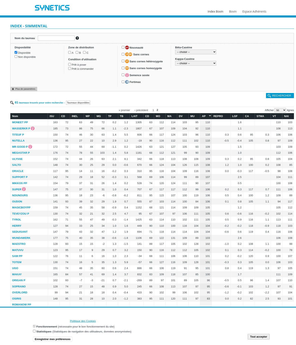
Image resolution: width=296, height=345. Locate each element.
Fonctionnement (46, 327)
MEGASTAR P (21, 152)
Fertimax (133, 82)
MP (88, 116)
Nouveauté (134, 47)
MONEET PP (20, 122)
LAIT (135, 116)
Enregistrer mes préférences (53, 339)
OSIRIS (16, 298)
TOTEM (16, 262)
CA (247, 116)
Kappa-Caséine (184, 58)
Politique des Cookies (83, 321)
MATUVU (17, 250)
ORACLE (17, 171)
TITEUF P (18, 134)
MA (169, 116)
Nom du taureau (25, 38)
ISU (52, 116)
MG (99, 116)
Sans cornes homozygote (143, 68)
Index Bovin (215, 10)
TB (121, 116)
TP (110, 116)
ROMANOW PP (21, 304)
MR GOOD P (20, 146)
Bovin (233, 10)
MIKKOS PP (19, 183)
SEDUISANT (20, 231)
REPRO (218, 116)
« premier (124, 110)
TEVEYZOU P (20, 213)
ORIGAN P (18, 280)
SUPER (16, 189)
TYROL (16, 219)
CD (63, 116)
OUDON (17, 201)
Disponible (24, 52)
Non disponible (27, 56)
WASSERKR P (21, 128)
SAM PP (17, 256)
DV (181, 116)
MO (158, 116)
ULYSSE (17, 158)
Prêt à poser (79, 64)
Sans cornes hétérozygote (144, 61)
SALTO (16, 164)
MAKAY (17, 274)
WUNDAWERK (21, 237)
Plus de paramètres (25, 89)
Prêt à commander (83, 68)
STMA (260, 116)
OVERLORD (19, 292)
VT (274, 116)
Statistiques (44, 332)
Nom (15, 116)
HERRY (16, 225)
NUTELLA (18, 140)
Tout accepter (258, 337)
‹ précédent (141, 110)
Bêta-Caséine (183, 47)
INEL (75, 116)
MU (192, 116)
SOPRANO (19, 286)
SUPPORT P (20, 177)
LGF (235, 116)
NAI (286, 116)
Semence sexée (137, 75)
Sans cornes (137, 54)
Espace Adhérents (254, 10)
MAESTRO (18, 243)
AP (206, 116)
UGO (15, 268)
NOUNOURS (20, 195)
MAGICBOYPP (21, 207)
